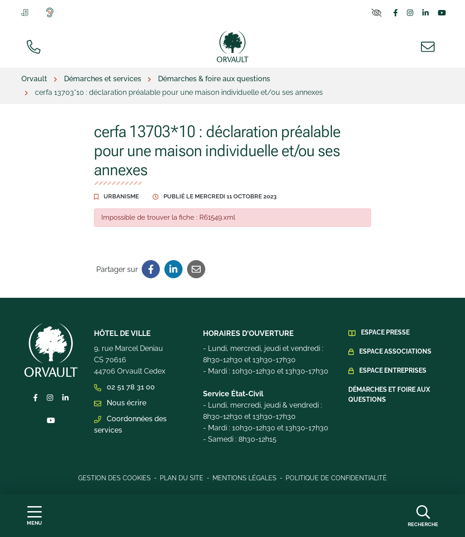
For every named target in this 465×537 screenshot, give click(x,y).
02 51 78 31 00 (124, 387)
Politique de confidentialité (336, 478)
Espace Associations (395, 351)
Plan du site (181, 478)
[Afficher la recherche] (423, 516)
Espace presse (385, 332)
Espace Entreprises (392, 370)
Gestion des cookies (114, 478)
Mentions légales (245, 478)
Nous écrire (120, 403)
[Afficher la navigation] (34, 515)
